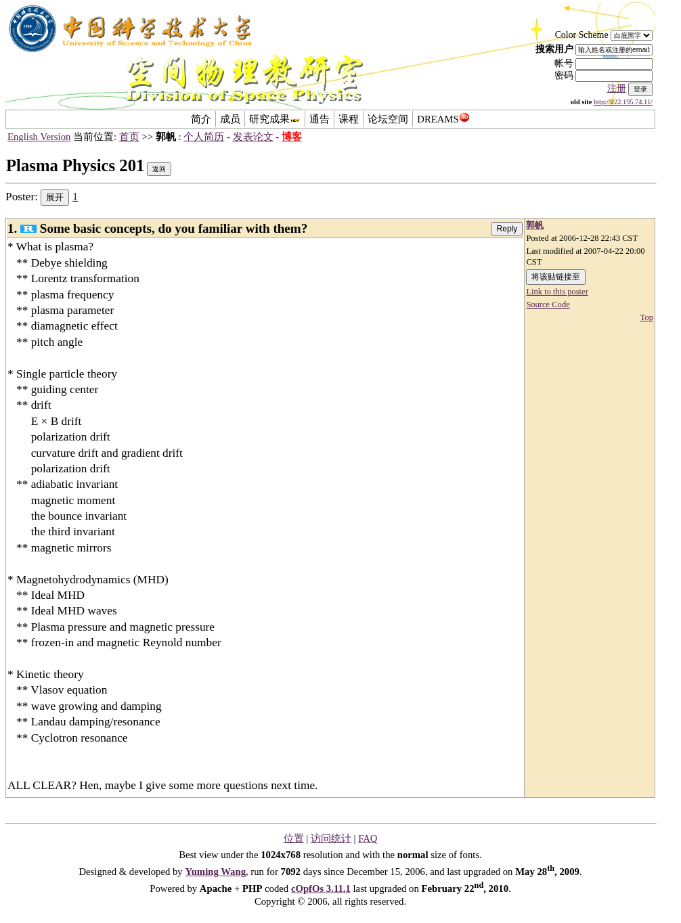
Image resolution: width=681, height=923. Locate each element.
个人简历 (203, 136)
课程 (348, 119)
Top (646, 317)
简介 (201, 119)
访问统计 (331, 838)
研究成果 (275, 119)
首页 (129, 136)
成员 (230, 119)
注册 (616, 88)
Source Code (547, 304)
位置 (294, 838)
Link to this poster (557, 291)
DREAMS (443, 119)
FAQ (367, 838)
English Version (38, 136)
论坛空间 (388, 119)
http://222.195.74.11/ (623, 102)
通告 (319, 119)
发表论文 (253, 136)
